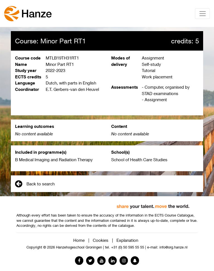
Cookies (100, 240)
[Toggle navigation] (202, 13)
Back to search (35, 184)
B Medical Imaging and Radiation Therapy (54, 159)
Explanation (127, 240)
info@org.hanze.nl (173, 247)
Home (79, 240)
